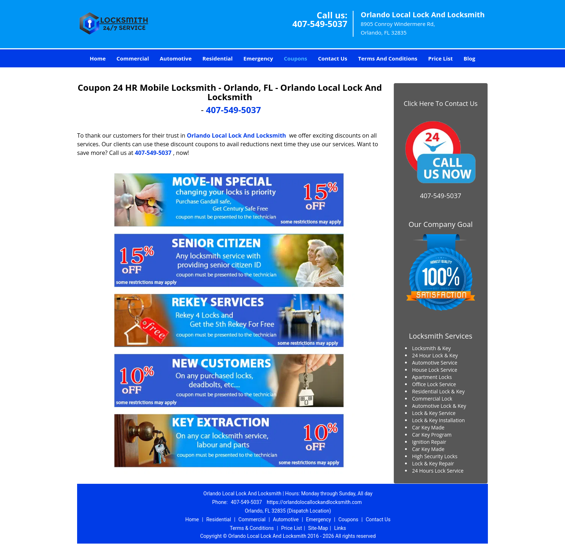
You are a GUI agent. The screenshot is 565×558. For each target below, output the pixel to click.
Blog (469, 58)
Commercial (132, 58)
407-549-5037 (319, 24)
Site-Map (318, 528)
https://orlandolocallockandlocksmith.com (314, 502)
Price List (440, 58)
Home (98, 58)
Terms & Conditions (252, 528)
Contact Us (332, 58)
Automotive (176, 58)
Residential (218, 58)
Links (340, 528)
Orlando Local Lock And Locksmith (236, 135)
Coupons (295, 58)
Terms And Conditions (388, 58)
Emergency (258, 58)
